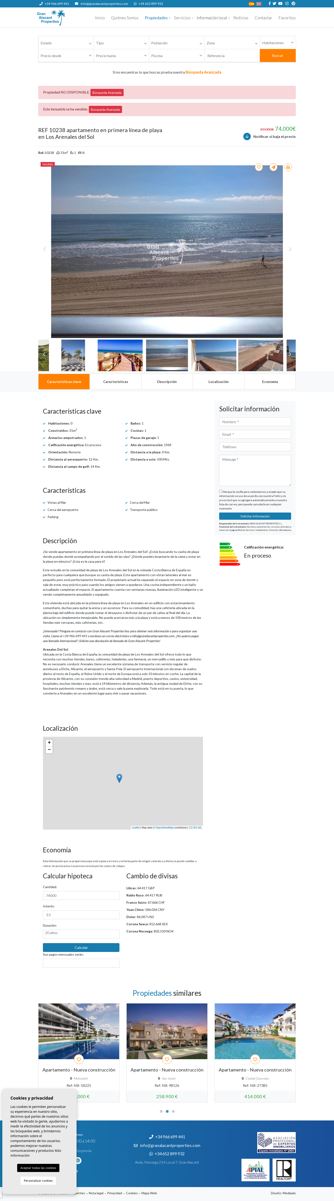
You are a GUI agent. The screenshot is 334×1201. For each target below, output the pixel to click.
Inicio (100, 17)
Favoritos (287, 17)
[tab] (64, 382)
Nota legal (96, 1193)
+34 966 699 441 (54, 4)
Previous (44, 249)
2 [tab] (167, 1111)
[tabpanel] (78, 1053)
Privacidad (114, 1193)
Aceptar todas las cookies (38, 1168)
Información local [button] (212, 17)
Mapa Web (149, 1193)
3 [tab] (173, 1111)
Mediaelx (289, 1193)
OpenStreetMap (165, 827)
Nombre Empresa (65, 18)
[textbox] (67, 43)
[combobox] (66, 42)
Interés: (49, 906)
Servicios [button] (182, 17)
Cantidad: (50, 887)
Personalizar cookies (38, 1180)
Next (290, 249)
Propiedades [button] (156, 17)
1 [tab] (161, 1111)
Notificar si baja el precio (269, 136)
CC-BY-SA (195, 827)
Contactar (263, 17)
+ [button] (49, 743)
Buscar (277, 55)
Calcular (81, 947)
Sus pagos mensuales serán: (63, 954)
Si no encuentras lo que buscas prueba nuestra (167, 72)
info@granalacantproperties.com (104, 4)
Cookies (132, 1193)
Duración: (50, 925)
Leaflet (136, 827)
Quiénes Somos (124, 17)
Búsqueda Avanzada (107, 92)
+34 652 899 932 (148, 4)
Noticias (240, 17)
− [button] (49, 750)
